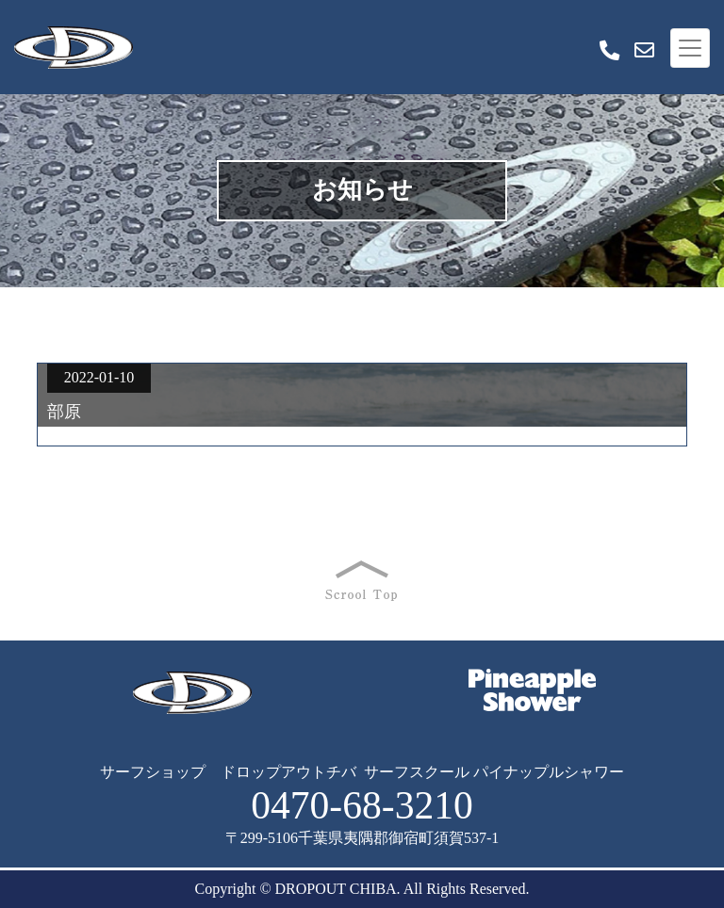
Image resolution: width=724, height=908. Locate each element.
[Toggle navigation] (690, 48)
